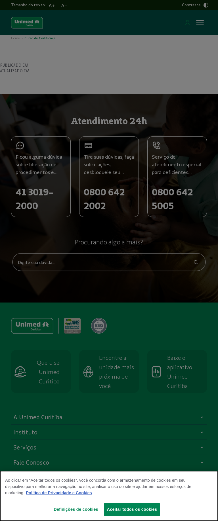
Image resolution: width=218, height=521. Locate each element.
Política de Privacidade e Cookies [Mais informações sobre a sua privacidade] (59, 493)
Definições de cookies (76, 509)
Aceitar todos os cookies (132, 509)
